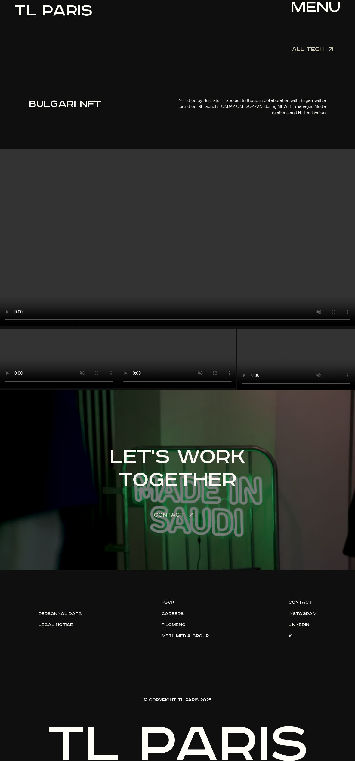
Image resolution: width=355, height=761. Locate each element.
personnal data (60, 614)
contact (300, 602)
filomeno (174, 625)
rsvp (168, 602)
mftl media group (185, 636)
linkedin (299, 625)
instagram (302, 614)
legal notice (56, 625)
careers (173, 614)
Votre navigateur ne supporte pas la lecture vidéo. (177, 237)
